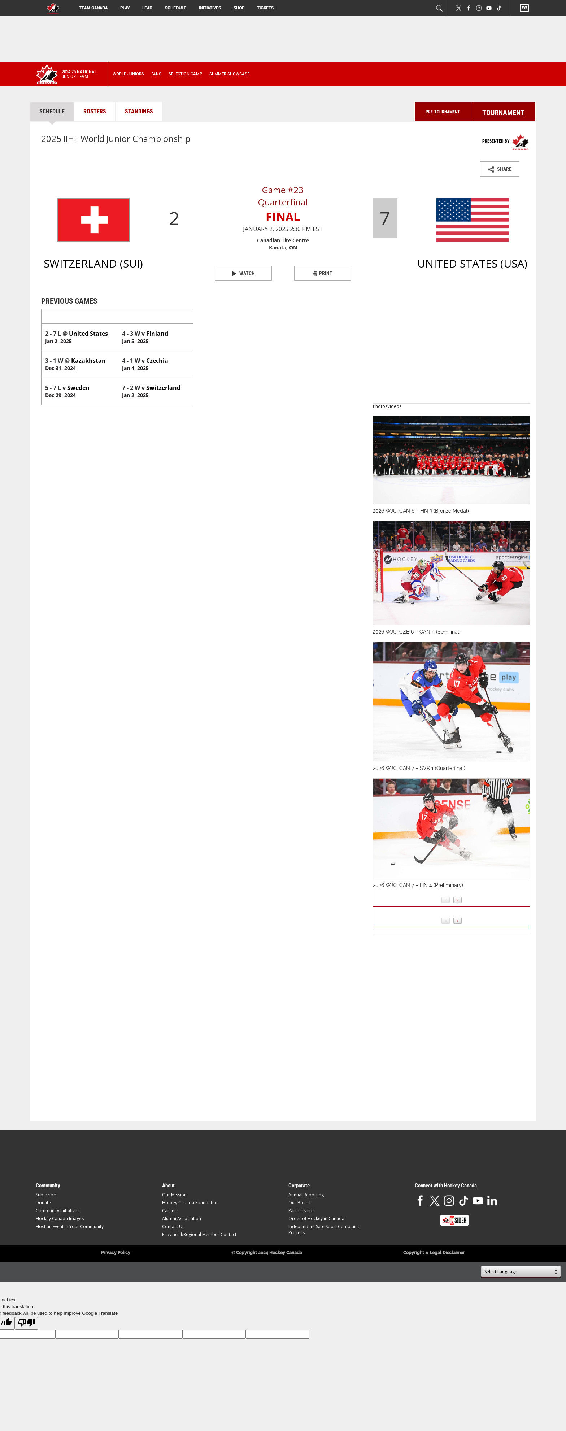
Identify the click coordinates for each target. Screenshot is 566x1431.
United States (139, 316)
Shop (239, 8)
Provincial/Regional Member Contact (199, 1234)
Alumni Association (181, 1218)
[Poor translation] (26, 1323)
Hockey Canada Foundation (190, 1203)
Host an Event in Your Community (70, 1226)
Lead (147, 8)
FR (524, 7)
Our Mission (174, 1195)
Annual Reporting (306, 1195)
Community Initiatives (57, 1211)
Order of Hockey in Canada (316, 1218)
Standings (139, 111)
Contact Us (173, 1226)
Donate (43, 1203)
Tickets (265, 8)
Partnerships (301, 1211)
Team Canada (93, 8)
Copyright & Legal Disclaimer (434, 1252)
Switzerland (60, 316)
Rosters (94, 111)
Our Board (299, 1203)
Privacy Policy (115, 1252)
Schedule (175, 8)
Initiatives (210, 8)
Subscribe (46, 1195)
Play (125, 8)
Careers (170, 1211)
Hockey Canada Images (60, 1218)
